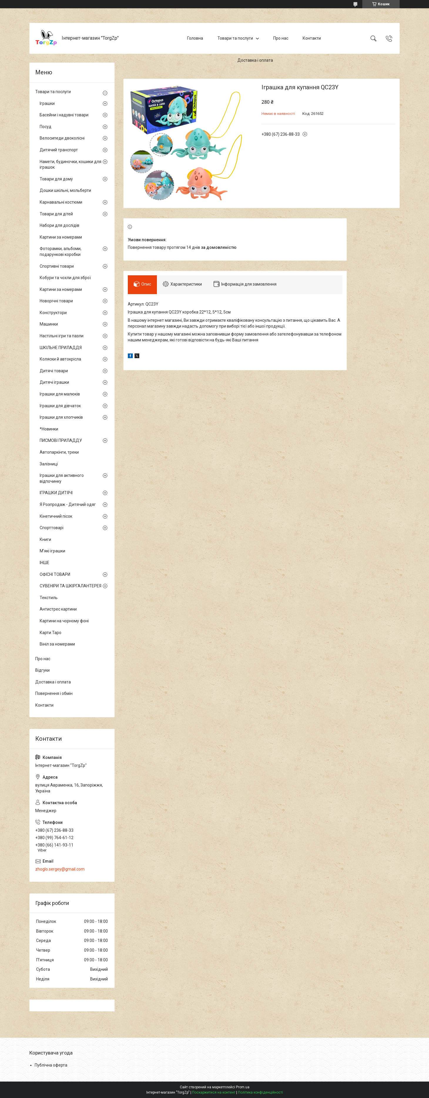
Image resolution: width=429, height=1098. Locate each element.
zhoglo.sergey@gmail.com (60, 869)
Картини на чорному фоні (64, 620)
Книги (45, 539)
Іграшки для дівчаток (60, 405)
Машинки (49, 324)
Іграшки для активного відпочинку (62, 478)
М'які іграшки (52, 551)
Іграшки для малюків (60, 394)
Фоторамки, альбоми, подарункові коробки (60, 251)
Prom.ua (242, 1087)
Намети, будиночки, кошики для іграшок (70, 164)
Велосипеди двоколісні (62, 138)
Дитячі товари (54, 370)
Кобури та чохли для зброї (65, 277)
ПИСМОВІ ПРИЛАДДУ (61, 440)
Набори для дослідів (59, 225)
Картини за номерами (61, 237)
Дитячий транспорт (59, 149)
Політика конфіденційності (260, 1092)
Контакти (312, 38)
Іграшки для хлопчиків (61, 417)
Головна (195, 38)
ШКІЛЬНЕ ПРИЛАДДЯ (61, 347)
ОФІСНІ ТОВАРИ (55, 574)
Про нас (280, 38)
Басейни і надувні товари (64, 115)
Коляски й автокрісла (60, 359)
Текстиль (49, 597)
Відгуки (42, 670)
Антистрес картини (58, 609)
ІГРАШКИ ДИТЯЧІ (56, 492)
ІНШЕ (44, 562)
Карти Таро (50, 632)
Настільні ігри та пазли (61, 335)
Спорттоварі (51, 527)
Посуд (45, 126)
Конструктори (53, 312)
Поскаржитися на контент (213, 1092)
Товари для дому (56, 179)
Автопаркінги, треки (59, 452)
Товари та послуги (235, 38)
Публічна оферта (51, 1065)
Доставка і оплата (255, 60)
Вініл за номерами (57, 644)
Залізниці (49, 464)
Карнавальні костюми (61, 202)
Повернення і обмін (54, 693)
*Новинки (49, 429)
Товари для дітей (56, 214)
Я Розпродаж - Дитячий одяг (68, 504)
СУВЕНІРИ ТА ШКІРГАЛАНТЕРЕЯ (70, 586)
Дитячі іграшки (54, 382)
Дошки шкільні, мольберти (65, 190)
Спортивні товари (57, 266)
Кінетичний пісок (56, 516)
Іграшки (47, 103)
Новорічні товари (56, 301)
